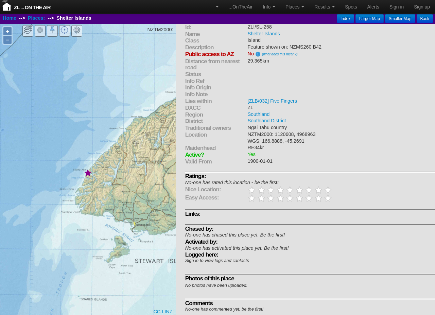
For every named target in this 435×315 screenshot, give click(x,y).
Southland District (267, 120)
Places (294, 7)
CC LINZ (162, 311)
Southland (259, 114)
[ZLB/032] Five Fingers (272, 101)
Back (424, 18)
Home (9, 18)
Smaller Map (400, 18)
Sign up (422, 7)
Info (269, 7)
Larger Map (369, 18)
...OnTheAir (241, 7)
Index (345, 18)
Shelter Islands (264, 33)
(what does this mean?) (280, 54)
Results (324, 7)
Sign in (396, 7)
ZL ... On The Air (32, 7)
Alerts (373, 7)
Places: (36, 18)
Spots (351, 7)
